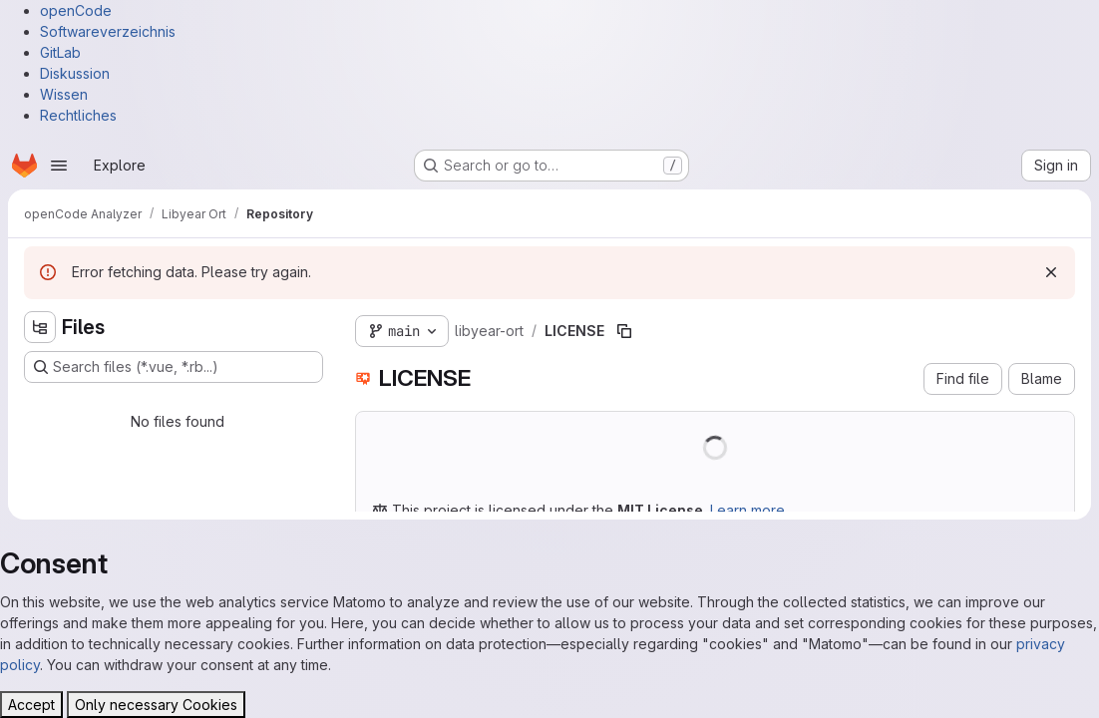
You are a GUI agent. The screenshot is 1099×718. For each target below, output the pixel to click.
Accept (31, 704)
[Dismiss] (1051, 272)
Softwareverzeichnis (108, 31)
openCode (76, 10)
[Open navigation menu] (59, 165)
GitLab (60, 52)
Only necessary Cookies (156, 704)
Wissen (64, 94)
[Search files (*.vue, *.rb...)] (173, 367)
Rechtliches (78, 115)
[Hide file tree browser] (40, 327)
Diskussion (75, 73)
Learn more (747, 510)
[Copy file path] (624, 331)
